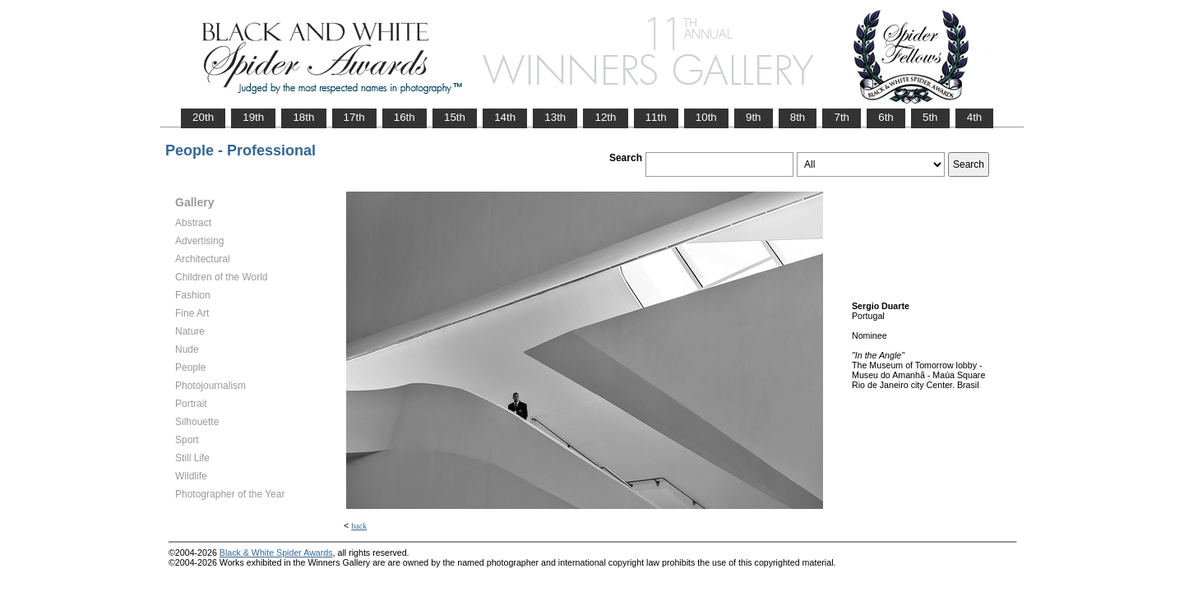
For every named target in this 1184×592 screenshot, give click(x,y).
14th (505, 117)
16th (404, 117)
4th (975, 117)
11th (656, 117)
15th (454, 117)
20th (203, 117)
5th (930, 117)
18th (303, 117)
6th (886, 117)
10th (706, 117)
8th (798, 117)
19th (253, 117)
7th (841, 117)
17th (354, 117)
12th (605, 117)
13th (555, 117)
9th (753, 117)
